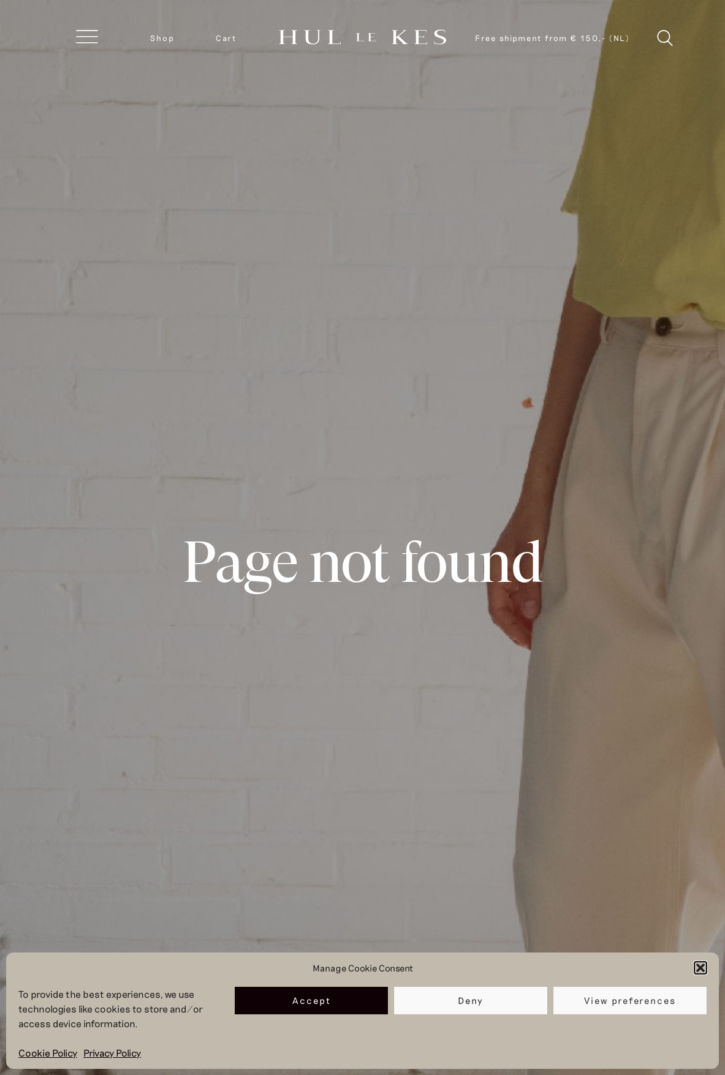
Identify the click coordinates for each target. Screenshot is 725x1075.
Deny (471, 1000)
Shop (162, 38)
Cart (226, 38)
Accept (311, 1000)
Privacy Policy (112, 1052)
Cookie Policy (47, 1052)
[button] (700, 968)
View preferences (630, 1000)
